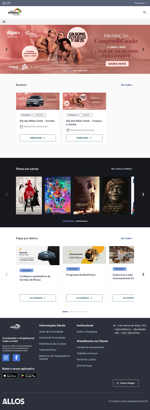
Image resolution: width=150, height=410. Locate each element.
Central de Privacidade (52, 337)
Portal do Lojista (86, 359)
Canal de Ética (47, 349)
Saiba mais (37, 137)
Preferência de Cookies (52, 343)
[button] (7, 49)
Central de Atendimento (90, 347)
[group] (75, 49)
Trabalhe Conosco (87, 353)
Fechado (141, 3)
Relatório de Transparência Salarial (54, 357)
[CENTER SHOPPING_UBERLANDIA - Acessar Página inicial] (14, 12)
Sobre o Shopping (87, 331)
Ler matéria (38, 297)
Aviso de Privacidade (51, 331)
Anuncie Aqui (84, 365)
